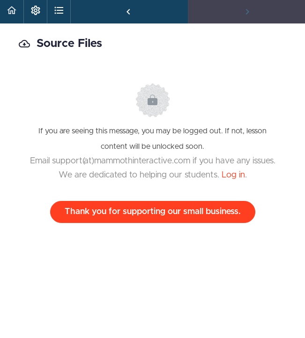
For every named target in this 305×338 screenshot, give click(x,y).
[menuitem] (35, 11)
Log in (233, 175)
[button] (11, 11)
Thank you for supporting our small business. (153, 211)
